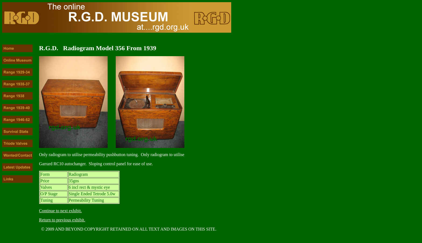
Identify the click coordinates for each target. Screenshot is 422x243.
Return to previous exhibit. (62, 220)
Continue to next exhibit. (60, 210)
